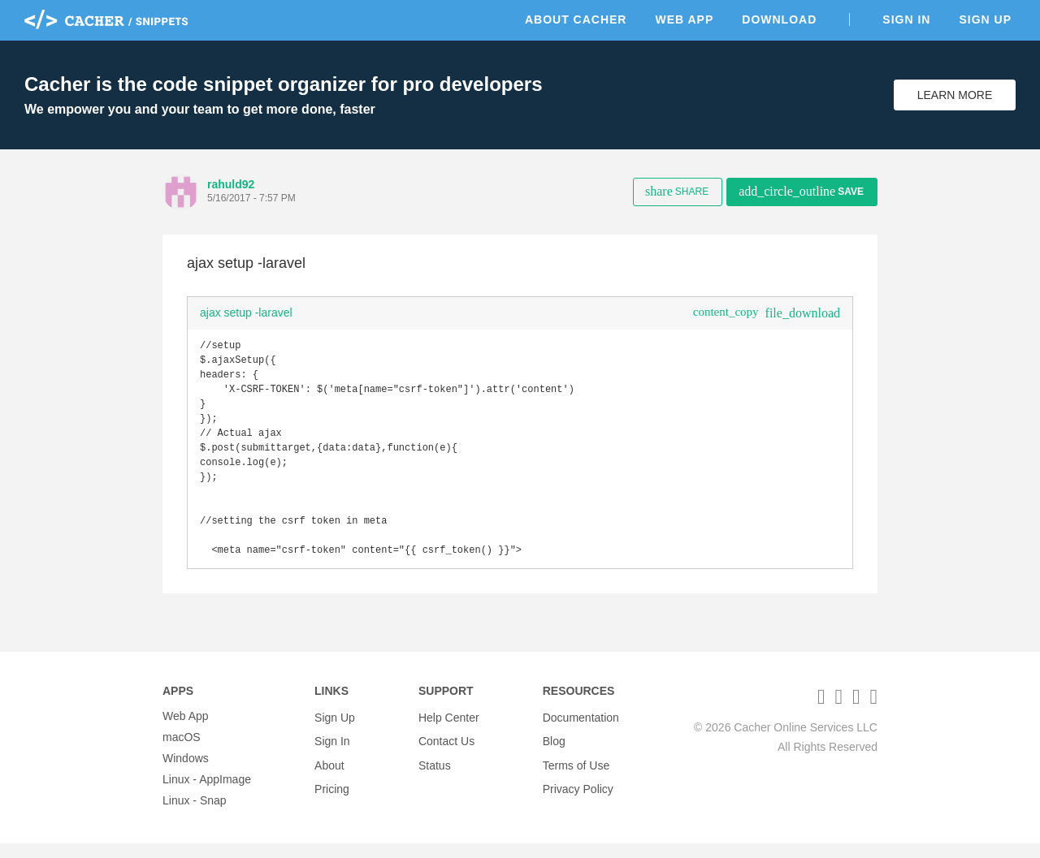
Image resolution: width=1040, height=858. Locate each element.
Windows (185, 772)
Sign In (906, 19)
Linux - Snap (194, 814)
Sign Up (985, 19)
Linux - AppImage (206, 793)
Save (801, 191)
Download (779, 19)
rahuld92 (230, 184)
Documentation (581, 730)
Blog (554, 751)
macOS (181, 751)
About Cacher (576, 19)
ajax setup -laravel (246, 312)
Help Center (448, 730)
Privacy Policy (578, 793)
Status (434, 772)
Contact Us (446, 751)
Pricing (331, 793)
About (329, 772)
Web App (684, 19)
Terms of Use (576, 772)
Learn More (955, 94)
